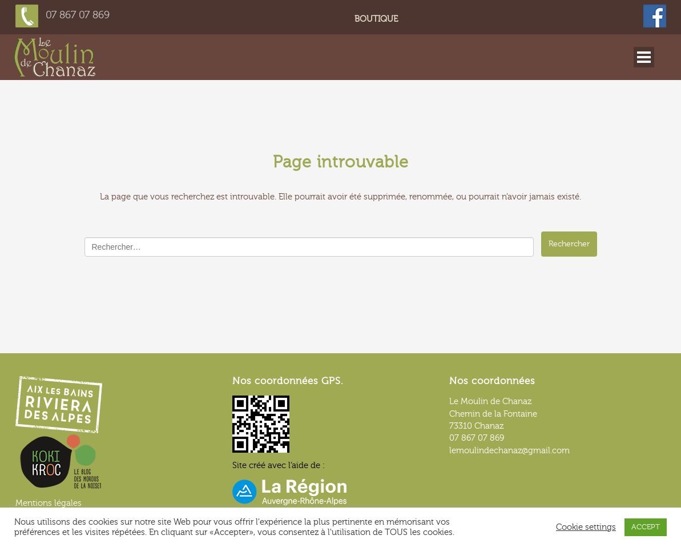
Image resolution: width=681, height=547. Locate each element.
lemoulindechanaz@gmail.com (509, 451)
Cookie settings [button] (586, 527)
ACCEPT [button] (645, 527)
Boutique (376, 19)
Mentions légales (48, 503)
